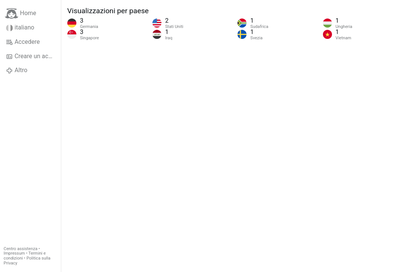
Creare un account (33, 56)
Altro (16, 70)
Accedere (23, 42)
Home (20, 13)
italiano (20, 27)
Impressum (14, 253)
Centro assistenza (20, 248)
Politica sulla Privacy (27, 261)
